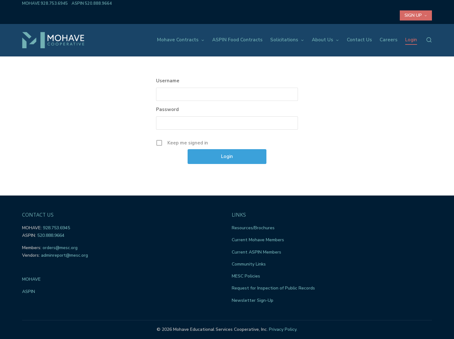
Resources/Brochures (253, 228)
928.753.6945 (54, 3)
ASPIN (28, 292)
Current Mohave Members (258, 240)
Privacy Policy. (283, 329)
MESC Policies (246, 276)
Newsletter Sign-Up (252, 300)
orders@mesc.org (60, 248)
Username (167, 81)
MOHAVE (31, 279)
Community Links (249, 264)
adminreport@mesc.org (64, 255)
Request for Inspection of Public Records (273, 288)
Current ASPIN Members (256, 252)
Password (167, 109)
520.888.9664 (98, 3)
